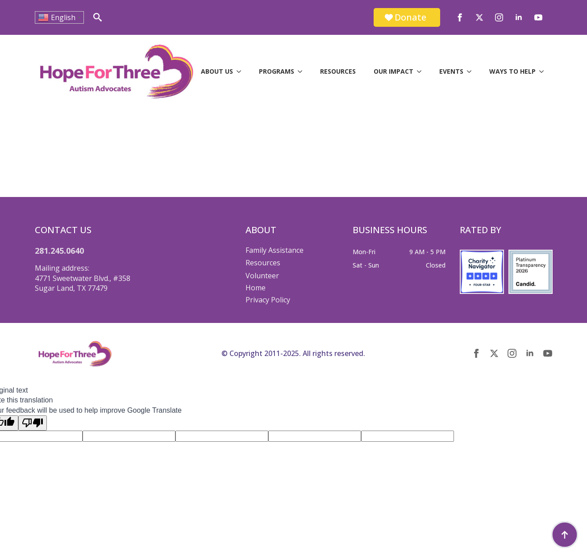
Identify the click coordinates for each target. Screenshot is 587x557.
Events (451, 71)
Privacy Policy (268, 300)
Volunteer (262, 276)
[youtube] (538, 17)
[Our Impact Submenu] (421, 71)
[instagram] (499, 17)
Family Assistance (275, 250)
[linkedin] (518, 17)
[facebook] (459, 17)
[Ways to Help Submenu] (544, 71)
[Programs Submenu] (302, 71)
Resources (338, 71)
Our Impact (393, 71)
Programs (276, 71)
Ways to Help (512, 71)
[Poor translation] (32, 423)
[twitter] (479, 17)
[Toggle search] (97, 17)
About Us (217, 71)
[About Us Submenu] (241, 71)
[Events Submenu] (471, 71)
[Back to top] (564, 534)
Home (256, 288)
